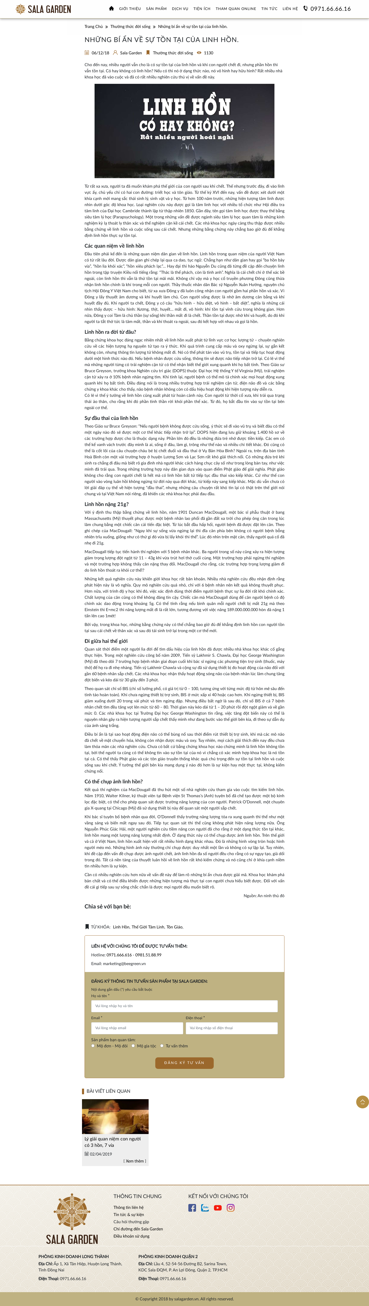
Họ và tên (100, 996)
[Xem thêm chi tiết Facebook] (192, 1210)
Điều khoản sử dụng (131, 1236)
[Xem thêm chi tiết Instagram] (230, 1210)
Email (96, 1018)
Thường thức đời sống (173, 53)
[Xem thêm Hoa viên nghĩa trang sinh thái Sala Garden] (43, 9)
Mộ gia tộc (146, 1046)
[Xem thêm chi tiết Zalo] (205, 1210)
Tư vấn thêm (177, 1046)
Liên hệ (290, 9)
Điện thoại (195, 1018)
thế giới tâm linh (148, 927)
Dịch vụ (180, 9)
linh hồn (121, 927)
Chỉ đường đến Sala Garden (138, 1229)
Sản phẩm (156, 9)
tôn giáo (174, 927)
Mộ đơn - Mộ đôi (112, 1046)
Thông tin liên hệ (129, 1208)
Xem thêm (135, 1179)
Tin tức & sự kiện (129, 1215)
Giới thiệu (130, 9)
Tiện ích (202, 9)
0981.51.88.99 (148, 955)
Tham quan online (236, 9)
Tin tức (269, 9)
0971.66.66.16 (331, 9)
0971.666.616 (119, 955)
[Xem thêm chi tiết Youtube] (218, 1210)
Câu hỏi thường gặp (131, 1222)
